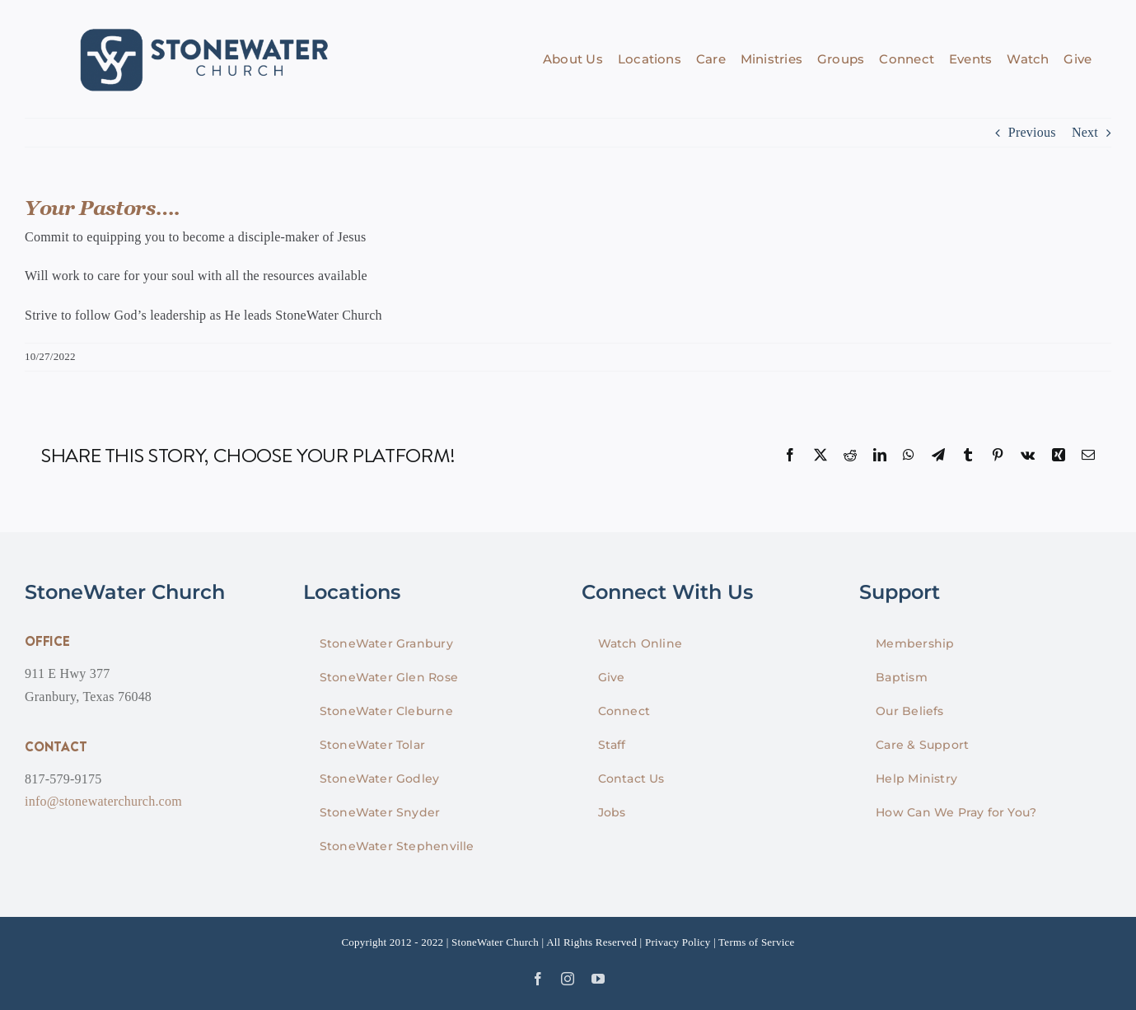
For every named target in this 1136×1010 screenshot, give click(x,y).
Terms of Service (756, 942)
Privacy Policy (678, 942)
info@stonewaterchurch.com (103, 801)
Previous (1032, 132)
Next (1085, 132)
